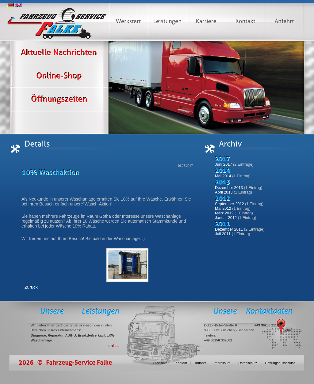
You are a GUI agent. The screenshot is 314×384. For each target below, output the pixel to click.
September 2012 (229, 203)
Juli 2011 (223, 234)
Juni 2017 (223, 164)
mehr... (114, 345)
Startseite (160, 363)
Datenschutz (247, 363)
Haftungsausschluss (280, 363)
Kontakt (181, 363)
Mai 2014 (223, 176)
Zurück (31, 287)
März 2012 (224, 213)
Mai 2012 (223, 208)
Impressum (222, 363)
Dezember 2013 (229, 187)
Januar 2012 (226, 217)
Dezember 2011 (229, 229)
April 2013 (224, 192)
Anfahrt (200, 363)
